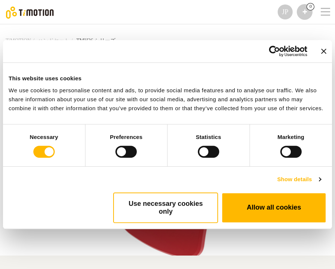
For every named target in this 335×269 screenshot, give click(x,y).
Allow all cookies (274, 207)
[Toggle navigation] (320, 1)
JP (285, 12)
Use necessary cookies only (166, 207)
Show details (294, 179)
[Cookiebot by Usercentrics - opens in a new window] (274, 51)
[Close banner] (323, 51)
